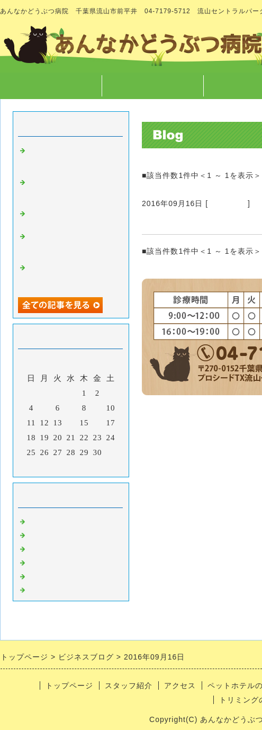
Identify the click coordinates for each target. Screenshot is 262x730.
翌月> (93, 466)
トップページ (50, 86)
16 (97, 423)
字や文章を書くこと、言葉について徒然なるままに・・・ (71, 243)
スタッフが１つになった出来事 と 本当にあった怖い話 (71, 157)
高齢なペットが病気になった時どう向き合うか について (71, 189)
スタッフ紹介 (152, 86)
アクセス (180, 685)
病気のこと (50, 546)
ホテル (41, 574)
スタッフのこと (58, 533)
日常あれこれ (54, 588)
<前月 (49, 466)
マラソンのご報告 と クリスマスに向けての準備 (75, 274)
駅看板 (157, 221)
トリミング (50, 560)
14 (71, 423)
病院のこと (228, 203)
